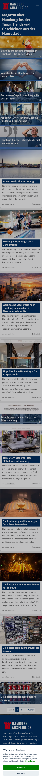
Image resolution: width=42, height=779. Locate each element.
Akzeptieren (21, 767)
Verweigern (21, 773)
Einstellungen (30, 761)
